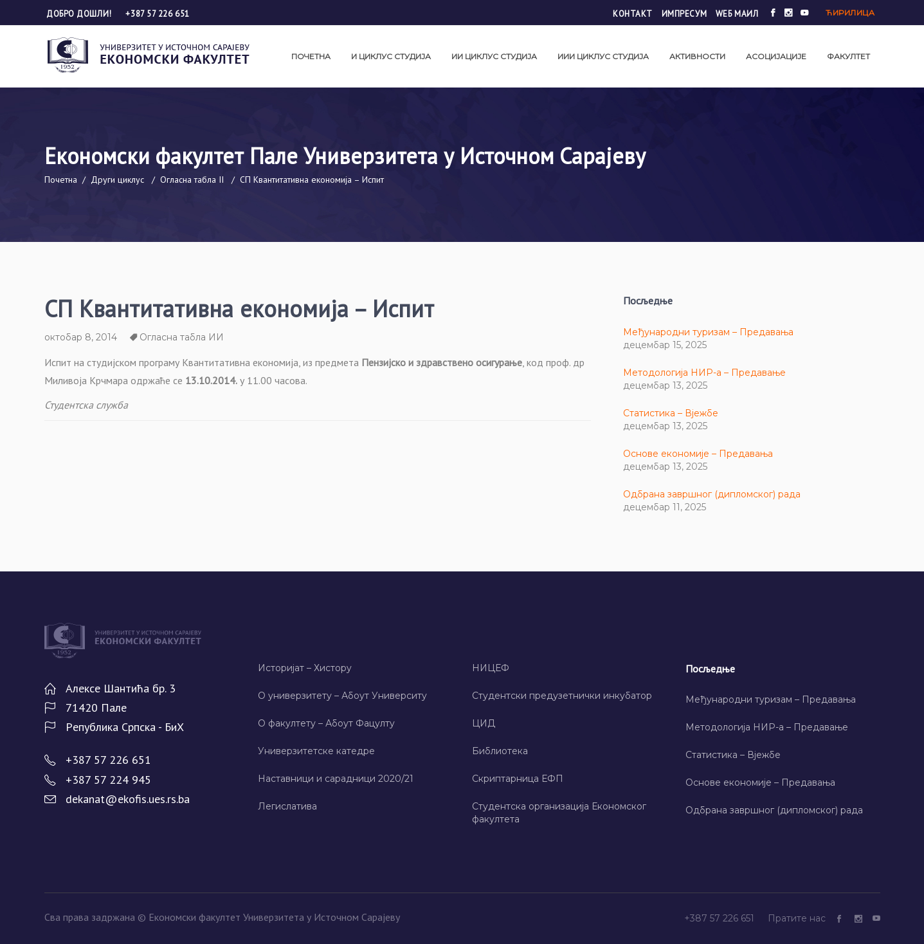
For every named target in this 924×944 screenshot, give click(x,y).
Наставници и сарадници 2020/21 (335, 778)
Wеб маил (737, 13)
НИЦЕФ (490, 668)
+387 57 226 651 (157, 13)
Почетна (60, 179)
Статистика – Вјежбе (670, 413)
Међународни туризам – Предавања (708, 332)
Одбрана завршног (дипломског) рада (712, 494)
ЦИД (483, 723)
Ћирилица (850, 12)
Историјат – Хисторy (305, 668)
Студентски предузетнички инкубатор (562, 695)
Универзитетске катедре (316, 751)
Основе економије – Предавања (698, 453)
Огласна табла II (192, 179)
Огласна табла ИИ (182, 337)
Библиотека (500, 751)
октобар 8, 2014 (80, 337)
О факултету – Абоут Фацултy (326, 723)
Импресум (684, 13)
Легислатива (287, 806)
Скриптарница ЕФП (517, 778)
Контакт (633, 13)
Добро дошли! (80, 13)
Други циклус (117, 179)
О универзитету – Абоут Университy (342, 695)
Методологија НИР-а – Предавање (704, 372)
